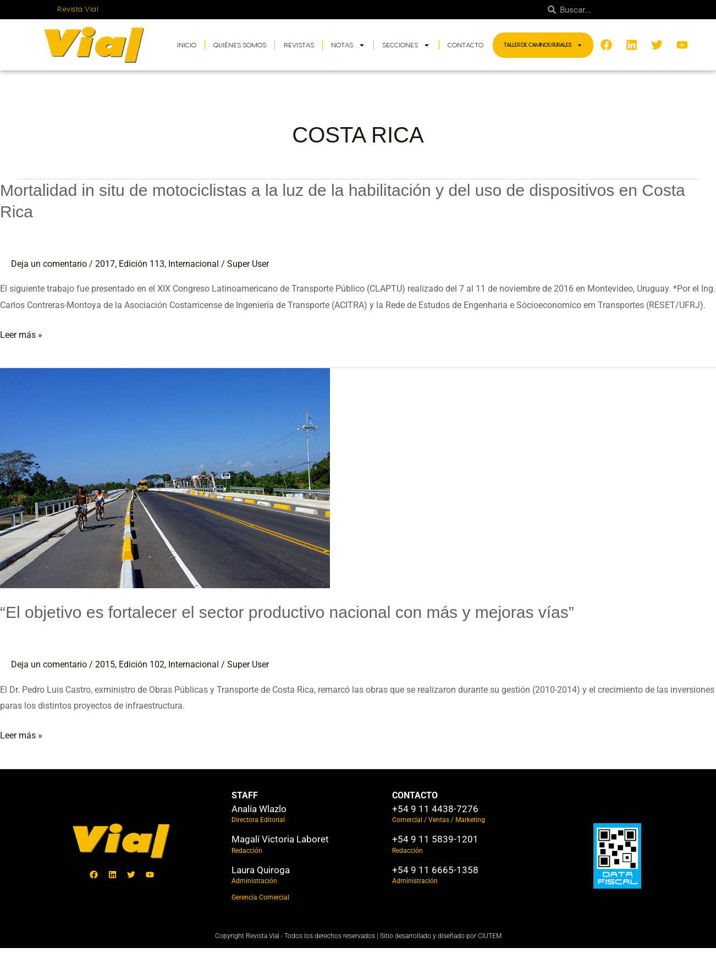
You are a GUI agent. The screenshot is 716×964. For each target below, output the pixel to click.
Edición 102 (141, 664)
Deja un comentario (49, 264)
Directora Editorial (258, 820)
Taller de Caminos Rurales (543, 45)
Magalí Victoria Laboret (280, 839)
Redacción (247, 851)
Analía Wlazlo (259, 808)
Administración (254, 881)
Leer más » (21, 335)
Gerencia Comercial (260, 897)
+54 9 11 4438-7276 (435, 808)
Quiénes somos (239, 45)
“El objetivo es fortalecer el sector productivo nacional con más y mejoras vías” (287, 612)
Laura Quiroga (261, 869)
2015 (105, 664)
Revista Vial (77, 9)
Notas (348, 45)
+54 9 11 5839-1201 (435, 839)
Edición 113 (141, 264)
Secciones (406, 45)
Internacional (193, 264)
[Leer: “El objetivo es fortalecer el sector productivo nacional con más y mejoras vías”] (165, 478)
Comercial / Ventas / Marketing (438, 820)
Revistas (299, 45)
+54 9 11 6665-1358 (435, 869)
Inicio (186, 45)
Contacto (465, 45)
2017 (105, 264)
